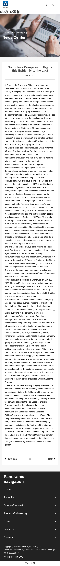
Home (7, 489)
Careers (8, 537)
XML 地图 (30, 563)
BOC (21, 557)
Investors (9, 529)
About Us (9, 497)
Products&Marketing (15, 513)
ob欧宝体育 (10, 11)
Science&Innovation (15, 505)
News (7, 521)
